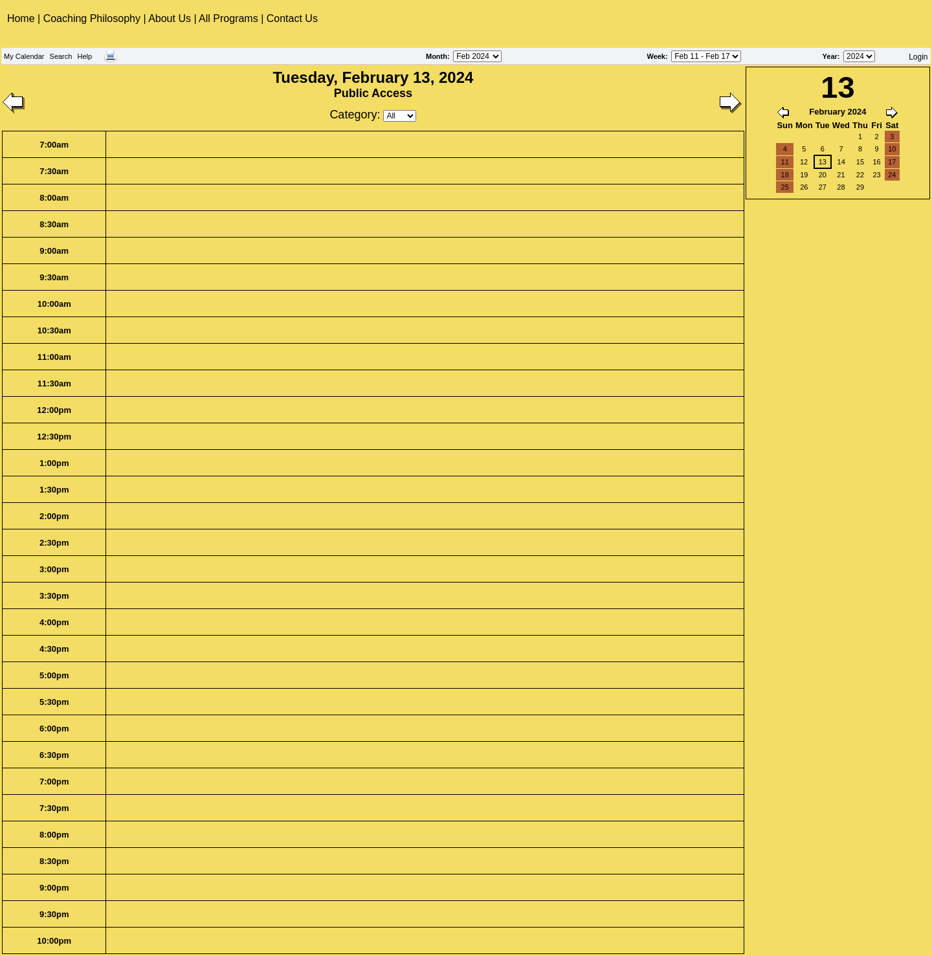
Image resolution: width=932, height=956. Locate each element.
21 (841, 175)
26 (804, 187)
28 (841, 187)
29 (860, 187)
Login (918, 56)
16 (876, 162)
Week (656, 56)
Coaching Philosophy (91, 18)
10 (892, 149)
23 (876, 175)
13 (823, 162)
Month (436, 56)
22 (860, 175)
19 (804, 175)
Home (22, 18)
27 (823, 187)
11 (785, 162)
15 (860, 162)
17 (892, 162)
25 (785, 187)
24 (892, 175)
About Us (169, 18)
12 (804, 162)
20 (823, 175)
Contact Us (292, 18)
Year (830, 56)
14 (841, 162)
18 (785, 175)
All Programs (228, 18)
